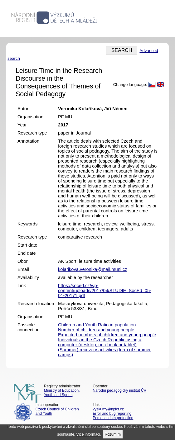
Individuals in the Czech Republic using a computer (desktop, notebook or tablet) (99, 342)
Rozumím (113, 434)
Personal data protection (113, 418)
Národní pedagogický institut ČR (119, 390)
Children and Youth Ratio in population (97, 324)
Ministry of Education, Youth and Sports (62, 392)
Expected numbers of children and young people (107, 334)
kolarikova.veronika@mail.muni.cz (92, 269)
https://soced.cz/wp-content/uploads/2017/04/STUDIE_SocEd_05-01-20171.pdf (104, 290)
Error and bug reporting (112, 413)
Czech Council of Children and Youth (57, 411)
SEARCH (121, 50)
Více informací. (88, 434)
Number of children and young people (96, 329)
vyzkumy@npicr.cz (108, 409)
